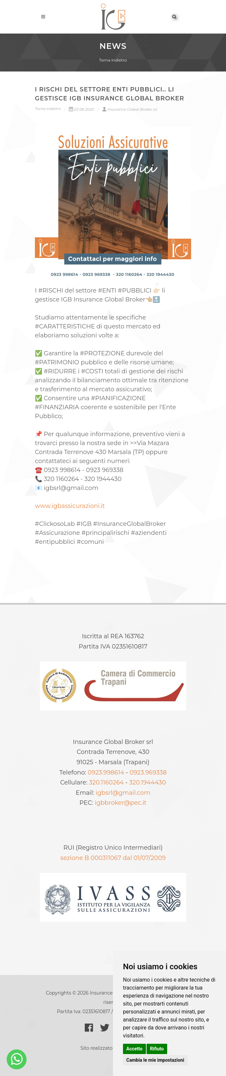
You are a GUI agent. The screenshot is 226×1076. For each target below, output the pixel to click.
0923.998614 (106, 772)
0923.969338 (148, 772)
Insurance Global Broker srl (130, 109)
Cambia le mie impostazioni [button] (155, 1060)
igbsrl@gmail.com (123, 792)
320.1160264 (106, 782)
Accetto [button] (134, 1048)
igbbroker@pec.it (121, 802)
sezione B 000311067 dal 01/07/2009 (113, 858)
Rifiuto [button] (157, 1048)
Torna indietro (113, 60)
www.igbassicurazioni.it (70, 506)
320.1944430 (147, 782)
